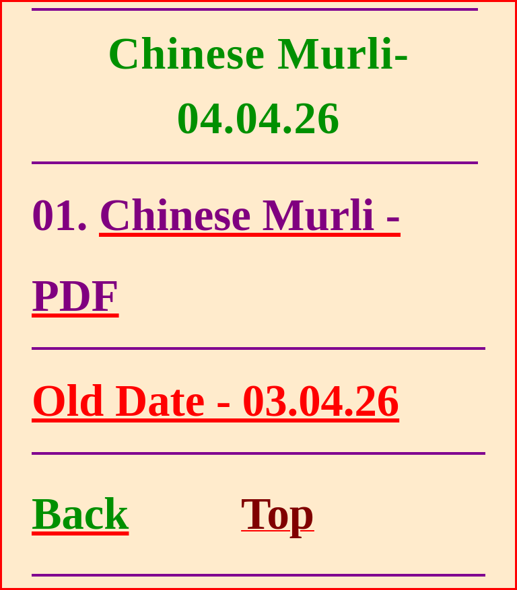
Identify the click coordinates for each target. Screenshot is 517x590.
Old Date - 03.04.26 (215, 400)
